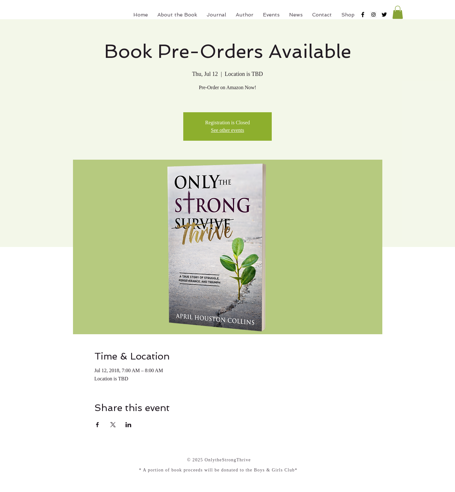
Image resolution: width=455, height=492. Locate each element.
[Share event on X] (113, 424)
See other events (227, 130)
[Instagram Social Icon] (373, 14)
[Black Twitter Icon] (384, 14)
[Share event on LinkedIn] (128, 424)
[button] (397, 12)
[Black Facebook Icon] (362, 14)
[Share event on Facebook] (97, 424)
